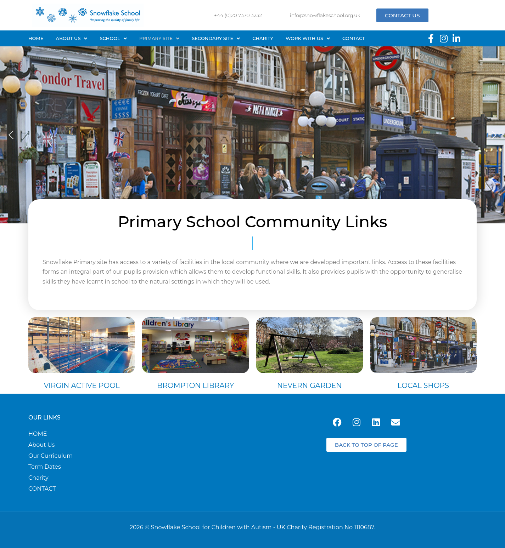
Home (36, 38)
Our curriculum (50, 456)
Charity (262, 38)
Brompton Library (195, 385)
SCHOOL (113, 38)
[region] (252, 134)
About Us (72, 38)
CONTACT (42, 489)
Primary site (159, 38)
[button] (72, 38)
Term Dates (44, 467)
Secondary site (216, 38)
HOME (37, 434)
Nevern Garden (309, 385)
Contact (353, 38)
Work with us (308, 38)
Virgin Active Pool (81, 385)
